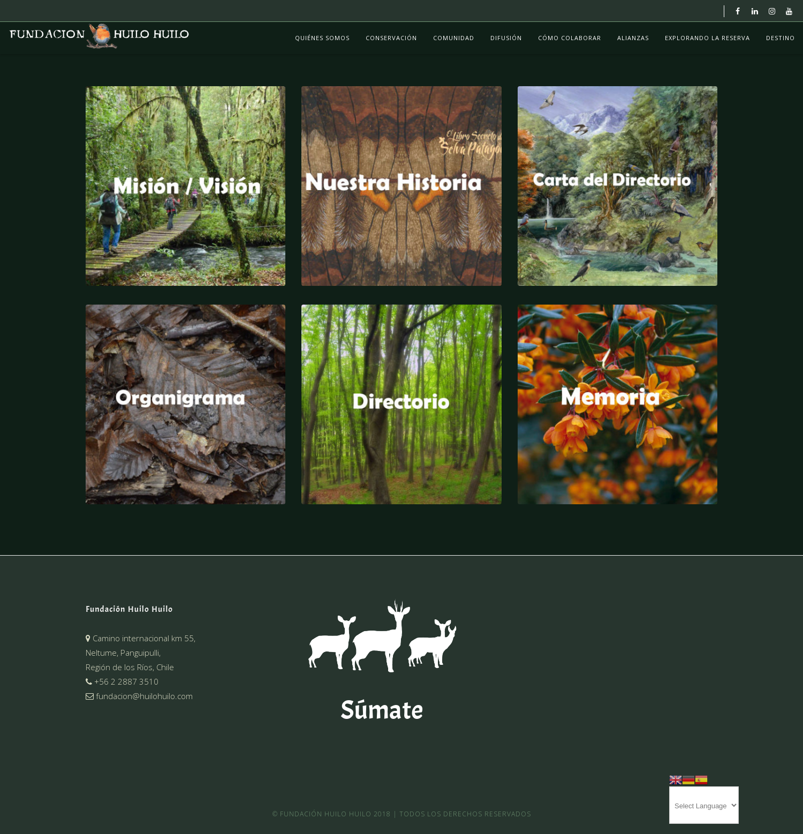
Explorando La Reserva (707, 38)
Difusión (506, 38)
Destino (780, 38)
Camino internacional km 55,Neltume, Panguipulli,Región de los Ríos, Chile (140, 652)
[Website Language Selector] (704, 805)
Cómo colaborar (569, 38)
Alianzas (633, 38)
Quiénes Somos (322, 38)
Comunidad (453, 38)
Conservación (391, 38)
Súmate (381, 710)
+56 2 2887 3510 (122, 681)
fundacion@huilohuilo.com (139, 696)
